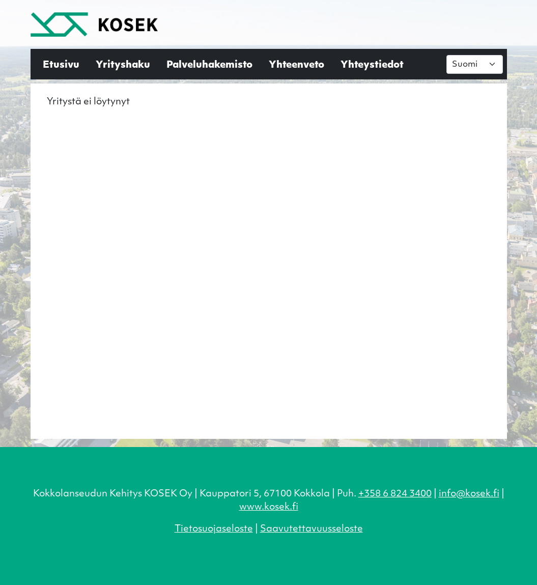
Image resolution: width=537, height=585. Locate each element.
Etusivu (61, 65)
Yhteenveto (296, 65)
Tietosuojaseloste (214, 529)
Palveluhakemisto (209, 65)
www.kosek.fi (268, 507)
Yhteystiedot (372, 65)
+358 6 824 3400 (395, 494)
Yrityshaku (123, 65)
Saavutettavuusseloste (311, 529)
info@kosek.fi (469, 494)
